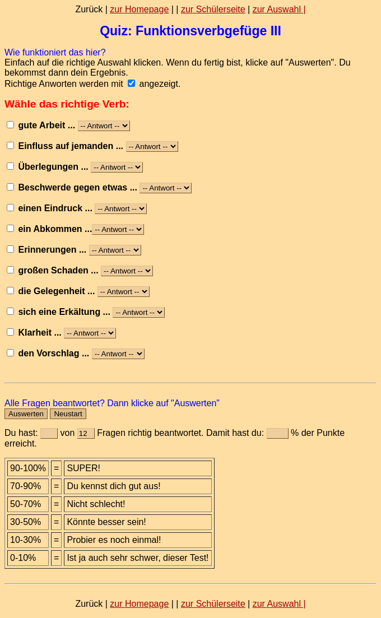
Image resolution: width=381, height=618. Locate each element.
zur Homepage (139, 9)
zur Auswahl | (279, 9)
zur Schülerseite (213, 9)
